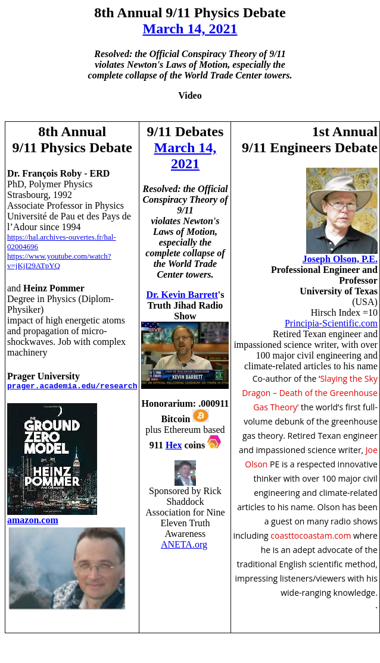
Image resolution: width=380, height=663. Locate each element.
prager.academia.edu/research (72, 386)
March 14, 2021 (190, 28)
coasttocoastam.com (311, 535)
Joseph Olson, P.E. (340, 259)
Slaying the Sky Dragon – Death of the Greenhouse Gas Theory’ (310, 393)
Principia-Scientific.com (331, 323)
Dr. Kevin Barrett (181, 295)
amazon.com (32, 520)
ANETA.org (184, 544)
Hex (174, 445)
